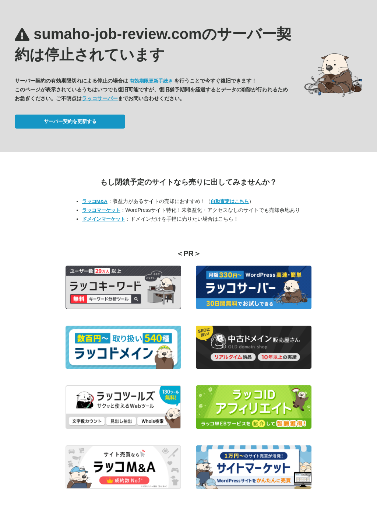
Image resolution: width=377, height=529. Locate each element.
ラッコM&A (95, 201)
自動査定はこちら (230, 201)
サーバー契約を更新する (70, 121)
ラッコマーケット (101, 210)
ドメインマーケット (103, 219)
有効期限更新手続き (151, 81)
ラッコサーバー (100, 98)
